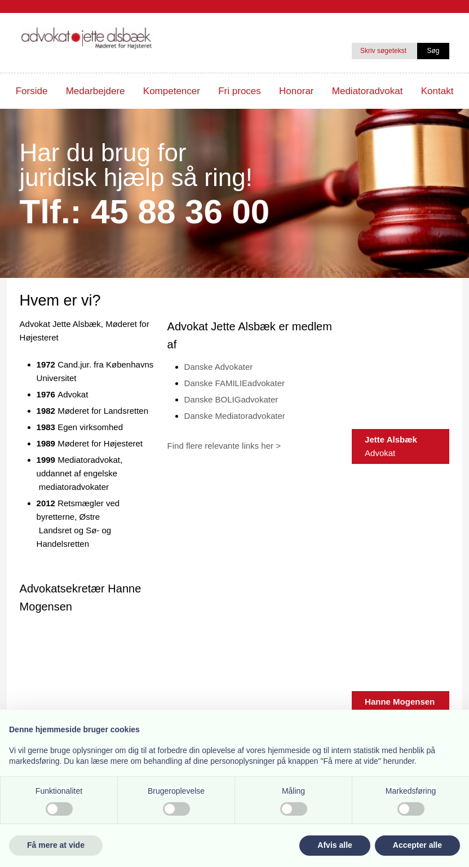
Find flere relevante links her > (224, 445)
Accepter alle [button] (417, 845)
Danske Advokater (218, 366)
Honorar (296, 91)
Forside (32, 91)
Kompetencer (171, 91)
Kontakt (437, 91)
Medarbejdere (95, 91)
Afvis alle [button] (334, 845)
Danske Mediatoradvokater (234, 416)
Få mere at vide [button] (56, 845)
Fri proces (239, 91)
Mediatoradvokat (367, 91)
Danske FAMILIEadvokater (234, 383)
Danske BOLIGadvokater (231, 399)
